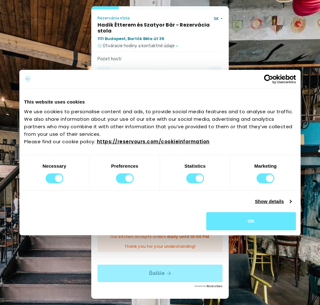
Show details (269, 201)
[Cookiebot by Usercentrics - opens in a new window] (268, 79)
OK (251, 221)
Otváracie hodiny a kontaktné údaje (138, 45)
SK (217, 19)
